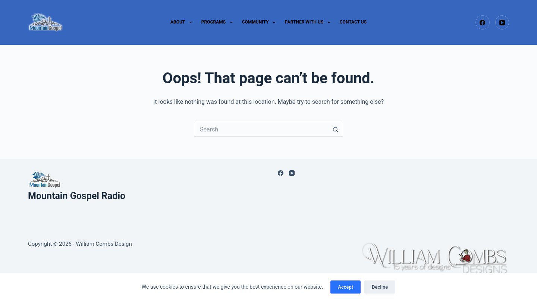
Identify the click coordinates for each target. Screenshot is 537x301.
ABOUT (182, 22)
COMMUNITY (260, 22)
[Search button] (335, 129)
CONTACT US (353, 22)
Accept (345, 287)
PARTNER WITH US (309, 22)
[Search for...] (261, 129)
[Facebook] (482, 22)
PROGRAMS (218, 22)
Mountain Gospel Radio (76, 195)
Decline (380, 287)
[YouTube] (502, 22)
